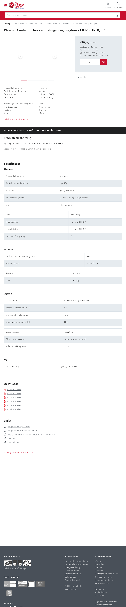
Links (58, 131)
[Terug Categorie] (7, 23)
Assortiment (71, 556)
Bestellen (99, 564)
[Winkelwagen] (119, 5)
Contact (99, 561)
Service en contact (103, 577)
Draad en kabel (72, 571)
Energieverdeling (72, 568)
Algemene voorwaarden (106, 602)
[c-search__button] (117, 15)
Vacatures (99, 596)
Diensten (99, 589)
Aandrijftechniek (72, 580)
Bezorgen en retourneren (106, 574)
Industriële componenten (76, 564)
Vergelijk (82, 77)
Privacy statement (103, 605)
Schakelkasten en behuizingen (73, 575)
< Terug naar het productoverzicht (20, 452)
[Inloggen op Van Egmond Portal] (108, 5)
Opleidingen (101, 592)
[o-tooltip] (90, 62)
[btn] (103, 62)
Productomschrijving (14, 131)
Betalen (98, 568)
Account (99, 571)
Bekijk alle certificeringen (15, 569)
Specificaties (33, 131)
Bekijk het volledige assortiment (74, 588)
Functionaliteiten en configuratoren (104, 581)
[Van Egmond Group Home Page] (16, 5)
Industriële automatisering (77, 561)
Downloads (47, 131)
